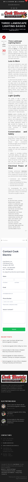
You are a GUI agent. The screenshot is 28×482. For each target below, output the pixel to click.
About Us (3, 469)
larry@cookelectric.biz (15, 4)
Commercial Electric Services (8, 471)
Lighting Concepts (13, 223)
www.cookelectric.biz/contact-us (11, 445)
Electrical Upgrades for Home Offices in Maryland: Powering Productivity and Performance (14, 362)
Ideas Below (15, 210)
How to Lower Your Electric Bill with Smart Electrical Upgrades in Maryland (12, 341)
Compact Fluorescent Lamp (15, 204)
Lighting (16, 222)
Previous (5, 240)
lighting (15, 48)
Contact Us (4, 474)
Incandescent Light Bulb (15, 212)
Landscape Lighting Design (15, 215)
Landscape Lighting (13, 213)
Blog (11, 198)
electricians (24, 171)
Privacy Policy (18, 472)
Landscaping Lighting (14, 217)
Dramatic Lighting (13, 205)
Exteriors (10, 114)
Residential (19, 471)
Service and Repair (11, 469)
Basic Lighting (16, 202)
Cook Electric (16, 464)
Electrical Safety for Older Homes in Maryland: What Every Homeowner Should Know (13, 350)
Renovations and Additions (7, 472)
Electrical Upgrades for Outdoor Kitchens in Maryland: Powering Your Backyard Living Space (14, 356)
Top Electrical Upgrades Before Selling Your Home (14, 346)
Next (23, 240)
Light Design (14, 218)
